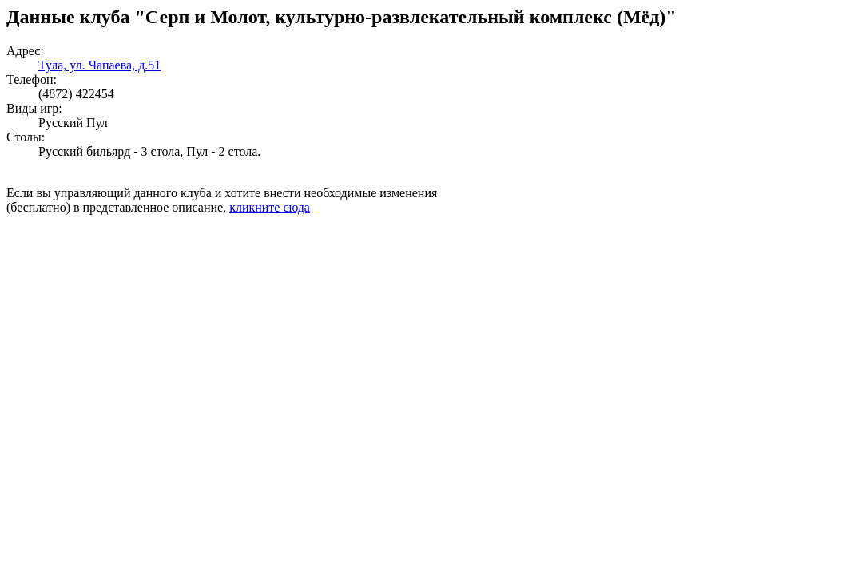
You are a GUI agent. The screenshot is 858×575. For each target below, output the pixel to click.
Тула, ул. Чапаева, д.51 (99, 65)
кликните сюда (269, 207)
